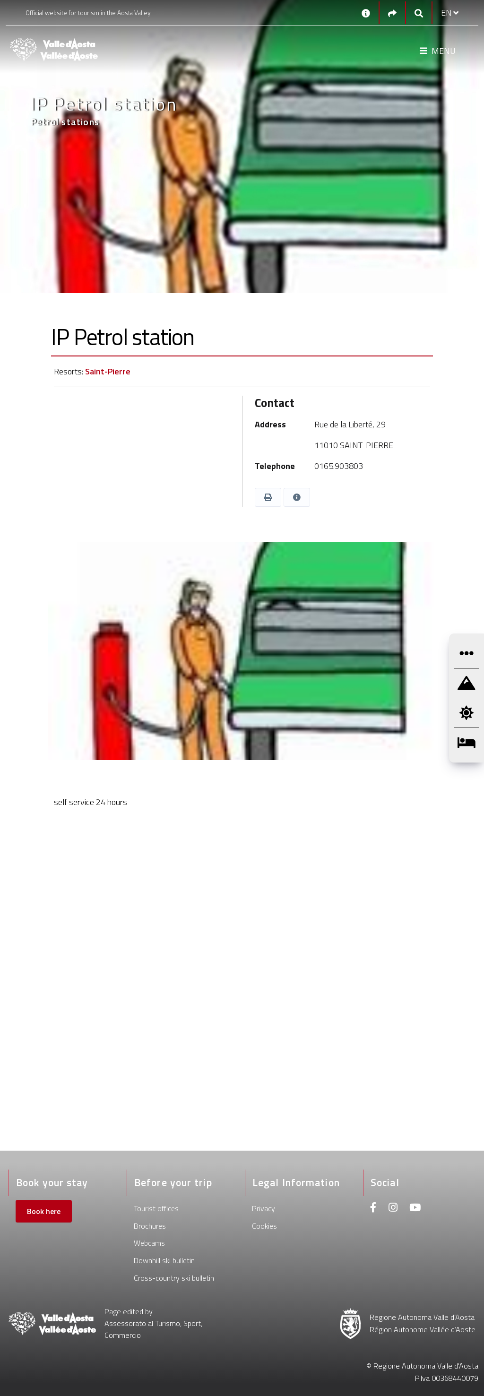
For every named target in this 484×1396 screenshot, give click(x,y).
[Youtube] (415, 1208)
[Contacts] (366, 12)
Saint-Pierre (107, 371)
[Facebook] (373, 1208)
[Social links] (392, 13)
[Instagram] (393, 1208)
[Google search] (419, 13)
